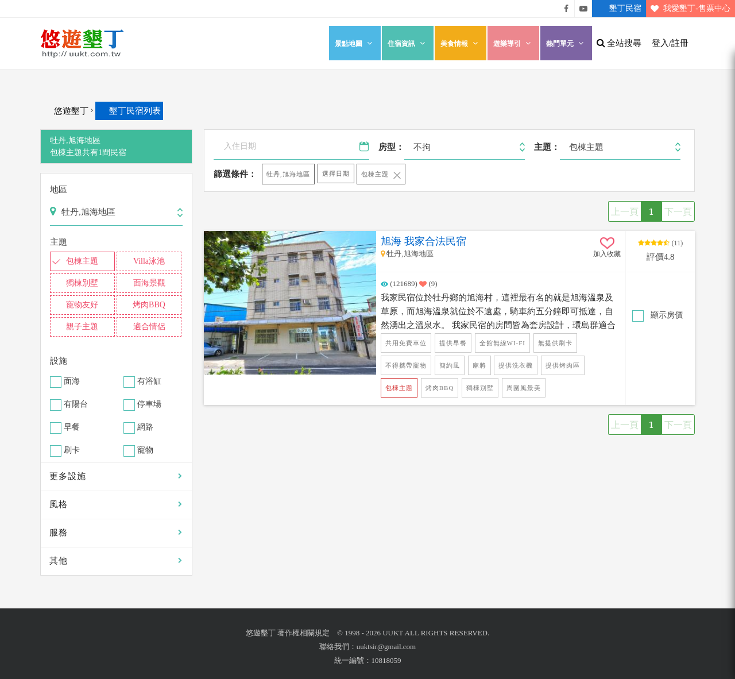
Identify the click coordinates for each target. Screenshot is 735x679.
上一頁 (625, 211)
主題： (547, 147)
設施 (58, 360)
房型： (391, 147)
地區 (58, 189)
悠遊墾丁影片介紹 (583, 8)
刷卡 (72, 450)
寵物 (145, 450)
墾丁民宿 (616, 8)
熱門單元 (566, 43)
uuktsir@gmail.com (386, 646)
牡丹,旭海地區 (288, 174)
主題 (58, 241)
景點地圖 (355, 43)
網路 (145, 427)
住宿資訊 (408, 43)
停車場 (149, 404)
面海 (72, 381)
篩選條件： (235, 174)
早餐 (72, 427)
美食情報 (460, 43)
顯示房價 (665, 315)
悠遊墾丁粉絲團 (566, 8)
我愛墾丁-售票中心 (688, 8)
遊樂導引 (513, 43)
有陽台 (76, 404)
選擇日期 (336, 173)
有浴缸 (149, 381)
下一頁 (678, 211)
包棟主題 (375, 174)
